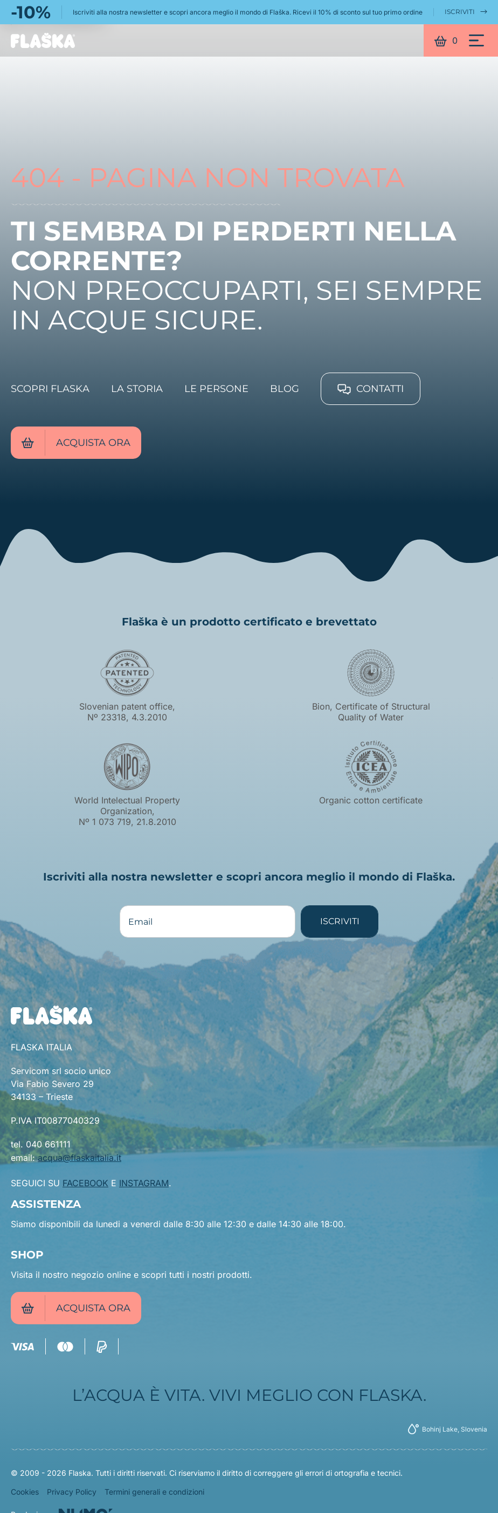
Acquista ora (76, 443)
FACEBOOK (85, 1183)
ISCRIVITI (466, 12)
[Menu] (476, 40)
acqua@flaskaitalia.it (79, 1157)
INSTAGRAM (144, 1183)
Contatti (370, 389)
